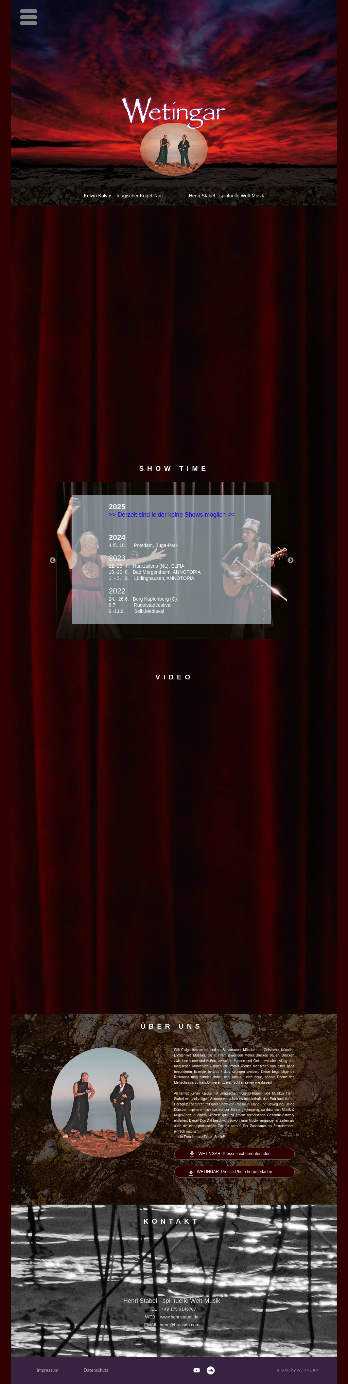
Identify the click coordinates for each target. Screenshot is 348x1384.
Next (290, 560)
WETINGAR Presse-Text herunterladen (234, 1153)
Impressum (47, 1370)
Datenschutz (96, 1370)
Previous (52, 560)
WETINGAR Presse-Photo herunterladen (234, 1171)
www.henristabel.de (179, 1316)
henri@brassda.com (179, 1324)
